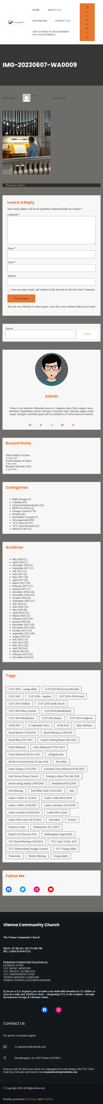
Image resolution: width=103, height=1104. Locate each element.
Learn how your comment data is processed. (72, 306)
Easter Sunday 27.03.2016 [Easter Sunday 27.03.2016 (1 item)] (22, 769)
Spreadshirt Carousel (23, 517)
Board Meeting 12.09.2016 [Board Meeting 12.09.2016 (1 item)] (58, 732)
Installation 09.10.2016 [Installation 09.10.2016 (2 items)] (64, 783)
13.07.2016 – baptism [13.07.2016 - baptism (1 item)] (39, 696)
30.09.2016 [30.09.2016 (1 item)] (63, 725)
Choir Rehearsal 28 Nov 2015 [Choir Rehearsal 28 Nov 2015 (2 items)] (24, 754)
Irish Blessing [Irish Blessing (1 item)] (16, 790)
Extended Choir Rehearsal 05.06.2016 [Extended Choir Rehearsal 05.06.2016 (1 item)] (64, 769)
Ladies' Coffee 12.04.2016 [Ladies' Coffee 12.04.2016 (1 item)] (22, 805)
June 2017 (17, 574)
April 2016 (18, 612)
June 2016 (17, 606)
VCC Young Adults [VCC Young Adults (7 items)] (66, 848)
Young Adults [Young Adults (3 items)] (61, 856)
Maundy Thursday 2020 (18, 466)
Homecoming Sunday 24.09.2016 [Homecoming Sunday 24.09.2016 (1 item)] (26, 783)
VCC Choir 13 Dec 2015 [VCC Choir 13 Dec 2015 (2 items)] (64, 841)
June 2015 (17, 642)
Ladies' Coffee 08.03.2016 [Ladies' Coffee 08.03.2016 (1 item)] (58, 798)
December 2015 (20, 624)
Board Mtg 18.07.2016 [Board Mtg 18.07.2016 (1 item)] (21, 739)
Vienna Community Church (31, 925)
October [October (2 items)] (72, 819)
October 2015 (19, 630)
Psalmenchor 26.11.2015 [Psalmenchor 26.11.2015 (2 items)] (46, 827)
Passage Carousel (21, 511)
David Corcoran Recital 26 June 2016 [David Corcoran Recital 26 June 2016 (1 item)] (28, 761)
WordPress (48, 1099)
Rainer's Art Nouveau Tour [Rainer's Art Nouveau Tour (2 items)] (23, 834)
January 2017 (19, 589)
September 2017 (20, 568)
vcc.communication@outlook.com (58, 1072)
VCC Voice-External (23, 526)
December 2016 (20, 592)
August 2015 (19, 636)
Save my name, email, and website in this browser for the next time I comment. (53, 289)
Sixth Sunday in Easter (18, 455)
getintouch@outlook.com (32, 1046)
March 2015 (18, 651)
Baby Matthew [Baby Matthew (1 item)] (84, 725)
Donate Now (87, 22)
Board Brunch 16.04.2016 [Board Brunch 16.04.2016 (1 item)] (22, 732)
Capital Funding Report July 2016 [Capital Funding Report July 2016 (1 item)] (58, 739)
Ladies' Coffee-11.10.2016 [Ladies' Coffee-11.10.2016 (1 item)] (23, 798)
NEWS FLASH (20, 508)
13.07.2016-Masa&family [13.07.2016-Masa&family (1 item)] (57, 710)
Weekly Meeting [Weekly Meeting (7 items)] (37, 856)
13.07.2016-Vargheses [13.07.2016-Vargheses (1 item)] (81, 718)
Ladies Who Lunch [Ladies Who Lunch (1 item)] (57, 812)
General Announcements (25, 505)
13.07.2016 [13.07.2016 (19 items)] (14, 696)
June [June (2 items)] (72, 790)
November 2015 (20, 627)
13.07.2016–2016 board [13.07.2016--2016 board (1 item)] (71, 696)
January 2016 (19, 621)
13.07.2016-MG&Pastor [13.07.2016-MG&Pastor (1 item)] (21, 718)
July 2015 (17, 639)
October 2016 (19, 597)
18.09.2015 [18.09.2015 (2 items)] (14, 725)
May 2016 (17, 609)
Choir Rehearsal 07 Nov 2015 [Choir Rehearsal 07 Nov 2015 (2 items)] (49, 747)
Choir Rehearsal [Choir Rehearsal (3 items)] (17, 747)
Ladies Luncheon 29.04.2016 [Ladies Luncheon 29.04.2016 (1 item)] (24, 812)
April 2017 (18, 580)
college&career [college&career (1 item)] (56, 754)
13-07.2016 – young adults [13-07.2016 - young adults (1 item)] (23, 689)
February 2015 (20, 654)
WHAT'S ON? (20, 529)
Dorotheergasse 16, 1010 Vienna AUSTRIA (37, 1057)
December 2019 (20, 565)
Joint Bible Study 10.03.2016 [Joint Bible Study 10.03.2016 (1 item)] (46, 790)
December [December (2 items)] (61, 761)
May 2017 (17, 577)
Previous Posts (15, 185)
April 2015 (18, 648)
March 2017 (18, 583)
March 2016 (18, 615)
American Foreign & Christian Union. (28, 997)
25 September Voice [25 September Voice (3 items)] (38, 725)
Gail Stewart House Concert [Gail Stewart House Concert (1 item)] (23, 776)
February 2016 (20, 618)
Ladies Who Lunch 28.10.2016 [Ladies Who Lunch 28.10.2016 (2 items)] (25, 819)
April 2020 (18, 562)
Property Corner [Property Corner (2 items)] (17, 827)
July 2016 (17, 603)
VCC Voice (8, 98)
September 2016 (20, 600)
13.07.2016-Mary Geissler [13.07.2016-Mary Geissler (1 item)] (22, 710)
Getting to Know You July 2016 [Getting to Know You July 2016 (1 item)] (63, 776)
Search (9, 328)
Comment (13, 214)
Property (16, 514)
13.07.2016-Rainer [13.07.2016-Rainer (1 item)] (52, 718)
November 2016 (20, 594)
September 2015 (20, 633)
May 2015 (17, 645)
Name (11, 248)
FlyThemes (31, 1099)
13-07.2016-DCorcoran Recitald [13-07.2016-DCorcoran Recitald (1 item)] (62, 689)
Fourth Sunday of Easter (18, 460)
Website (11, 275)
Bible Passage (19, 499)
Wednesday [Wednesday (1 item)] (15, 856)
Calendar (17, 502)
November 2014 (20, 657)
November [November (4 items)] (54, 819)
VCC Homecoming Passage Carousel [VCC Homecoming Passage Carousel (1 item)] (28, 848)
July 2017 (17, 571)
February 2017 (20, 586)
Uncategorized (20, 520)
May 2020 (17, 559)
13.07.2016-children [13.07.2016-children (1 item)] (19, 703)
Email (11, 262)
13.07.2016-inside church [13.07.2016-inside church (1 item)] (51, 703)
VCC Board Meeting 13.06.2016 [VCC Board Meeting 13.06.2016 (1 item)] (26, 841)
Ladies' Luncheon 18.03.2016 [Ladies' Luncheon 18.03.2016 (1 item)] (59, 805)
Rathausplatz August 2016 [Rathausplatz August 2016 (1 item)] (58, 834)
